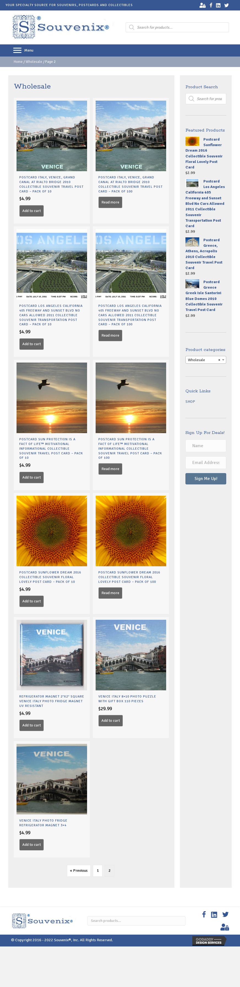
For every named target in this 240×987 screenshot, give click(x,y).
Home (18, 62)
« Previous (79, 870)
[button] (17, 50)
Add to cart (31, 210)
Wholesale (34, 62)
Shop (190, 401)
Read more (110, 202)
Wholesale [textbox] (204, 360)
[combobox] (205, 360)
